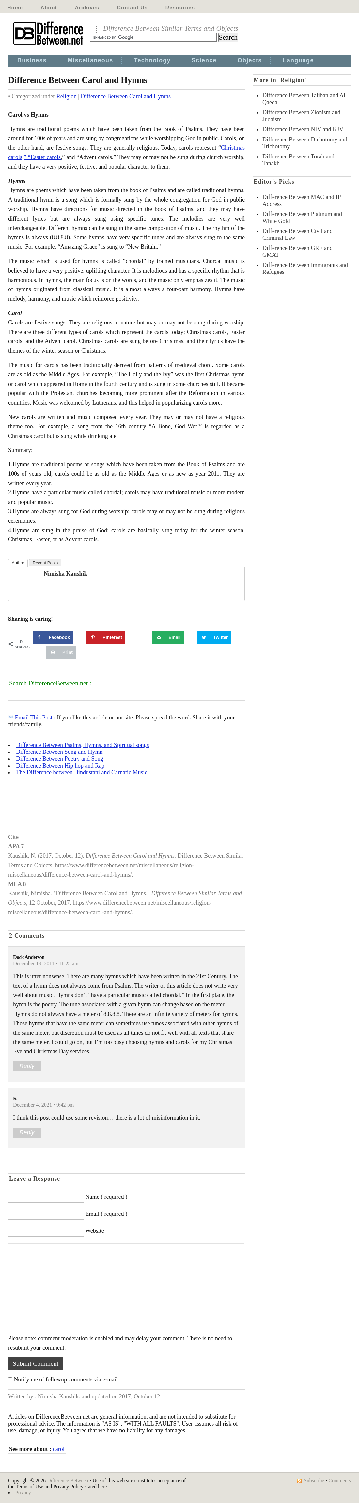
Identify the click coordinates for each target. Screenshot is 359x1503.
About (48, 7)
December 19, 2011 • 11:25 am (45, 963)
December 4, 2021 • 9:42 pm (43, 1105)
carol (59, 1449)
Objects (250, 60)
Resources (180, 7)
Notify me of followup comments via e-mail (66, 1379)
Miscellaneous (90, 60)
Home (15, 7)
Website (94, 1231)
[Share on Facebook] (53, 637)
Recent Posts (45, 562)
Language (298, 60)
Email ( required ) (106, 1214)
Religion (66, 96)
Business (32, 60)
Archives (87, 7)
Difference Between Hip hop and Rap (60, 765)
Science (204, 60)
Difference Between (67, 1480)
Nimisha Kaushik (65, 573)
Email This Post (34, 717)
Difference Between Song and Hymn (59, 752)
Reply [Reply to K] (26, 1132)
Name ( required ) (106, 1197)
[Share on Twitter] (214, 637)
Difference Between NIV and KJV (302, 129)
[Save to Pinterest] (105, 637)
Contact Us (132, 7)
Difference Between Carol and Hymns (126, 96)
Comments (340, 1480)
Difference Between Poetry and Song (59, 758)
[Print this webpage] (61, 652)
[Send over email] (167, 637)
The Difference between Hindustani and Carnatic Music (82, 772)
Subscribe (314, 1480)
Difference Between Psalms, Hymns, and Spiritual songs (82, 745)
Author (18, 562)
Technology (152, 60)
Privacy (23, 1492)
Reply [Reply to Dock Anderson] (26, 1066)
